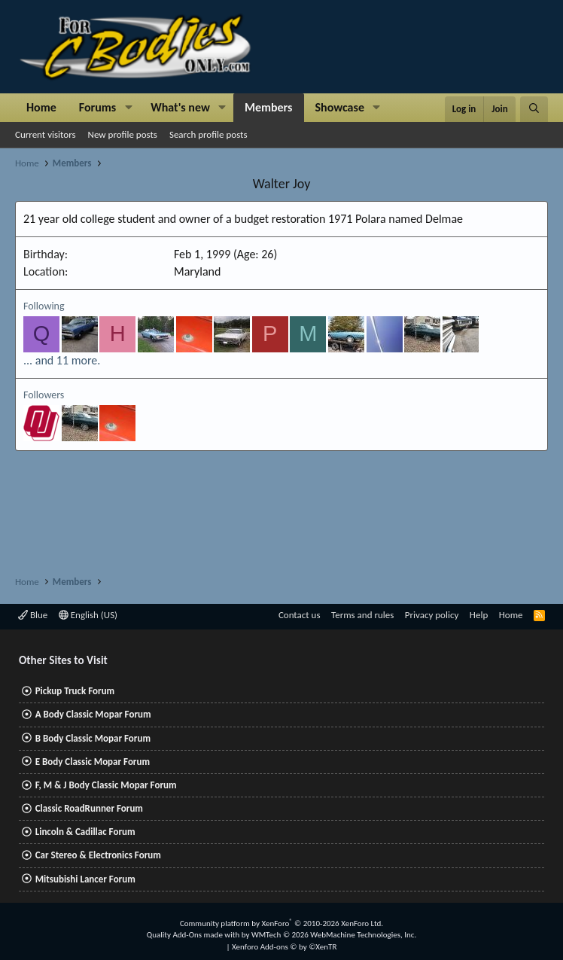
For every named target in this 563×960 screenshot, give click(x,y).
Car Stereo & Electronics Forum (98, 855)
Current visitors (45, 134)
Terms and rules (362, 614)
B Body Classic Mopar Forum (93, 738)
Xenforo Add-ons (284, 947)
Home (41, 107)
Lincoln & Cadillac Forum (85, 831)
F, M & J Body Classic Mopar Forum (106, 785)
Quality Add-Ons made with (194, 935)
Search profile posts (208, 134)
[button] (128, 107)
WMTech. (333, 935)
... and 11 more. (61, 360)
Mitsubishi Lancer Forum (85, 879)
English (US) (88, 614)
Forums (97, 107)
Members (269, 107)
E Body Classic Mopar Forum (92, 761)
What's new (180, 107)
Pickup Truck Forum (74, 690)
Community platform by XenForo (281, 923)
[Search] (534, 109)
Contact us (299, 614)
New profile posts (122, 134)
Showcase (339, 107)
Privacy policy (432, 614)
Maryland (197, 271)
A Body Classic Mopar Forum (93, 714)
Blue (32, 614)
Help (479, 614)
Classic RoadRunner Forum (89, 808)
